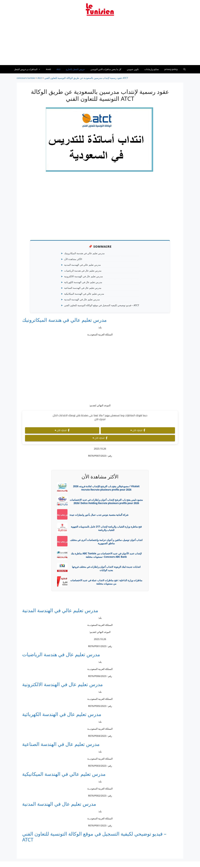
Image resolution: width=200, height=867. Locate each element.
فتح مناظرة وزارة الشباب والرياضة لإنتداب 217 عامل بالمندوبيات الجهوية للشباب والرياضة (106, 528)
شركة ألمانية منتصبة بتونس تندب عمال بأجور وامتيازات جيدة (99, 514)
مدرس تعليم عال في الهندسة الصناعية (82, 287)
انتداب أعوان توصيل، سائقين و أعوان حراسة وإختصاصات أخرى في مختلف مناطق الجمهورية (106, 541)
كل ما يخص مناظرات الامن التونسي (105, 69)
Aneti (48, 69)
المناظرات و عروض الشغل (28, 69)
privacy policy (171, 69)
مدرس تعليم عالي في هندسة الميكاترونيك (84, 253)
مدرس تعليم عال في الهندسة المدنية (82, 299)
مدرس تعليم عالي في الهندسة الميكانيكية (84, 293)
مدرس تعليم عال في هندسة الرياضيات (82, 270)
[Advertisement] (100, 42)
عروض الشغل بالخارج (75, 69)
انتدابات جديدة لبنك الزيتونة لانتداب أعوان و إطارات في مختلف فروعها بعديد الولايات (106, 568)
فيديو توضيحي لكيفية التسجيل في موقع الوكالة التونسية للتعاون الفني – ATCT (101, 305)
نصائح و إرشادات (151, 69)
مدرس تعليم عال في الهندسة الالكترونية (83, 276)
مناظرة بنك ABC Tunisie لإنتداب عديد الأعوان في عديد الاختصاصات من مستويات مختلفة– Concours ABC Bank (106, 555)
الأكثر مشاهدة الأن (73, 259)
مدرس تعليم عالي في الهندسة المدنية (82, 264)
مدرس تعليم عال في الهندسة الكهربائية (83, 282)
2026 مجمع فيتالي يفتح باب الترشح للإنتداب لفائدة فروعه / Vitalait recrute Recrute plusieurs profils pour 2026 (106, 488)
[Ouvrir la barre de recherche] (184, 69)
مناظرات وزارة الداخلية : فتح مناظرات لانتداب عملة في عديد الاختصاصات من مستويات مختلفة (106, 582)
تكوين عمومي (133, 69)
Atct (58, 69)
